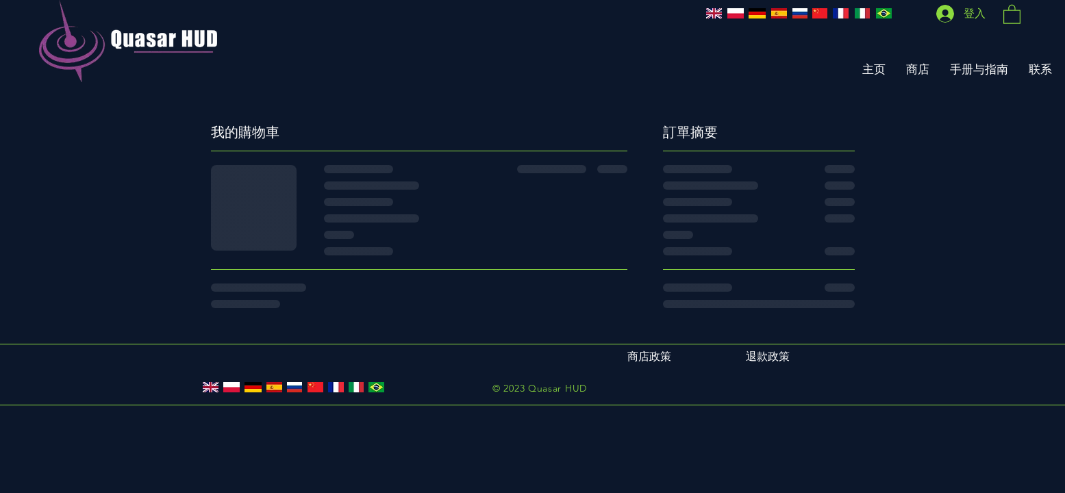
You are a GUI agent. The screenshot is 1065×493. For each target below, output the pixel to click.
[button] (1011, 13)
